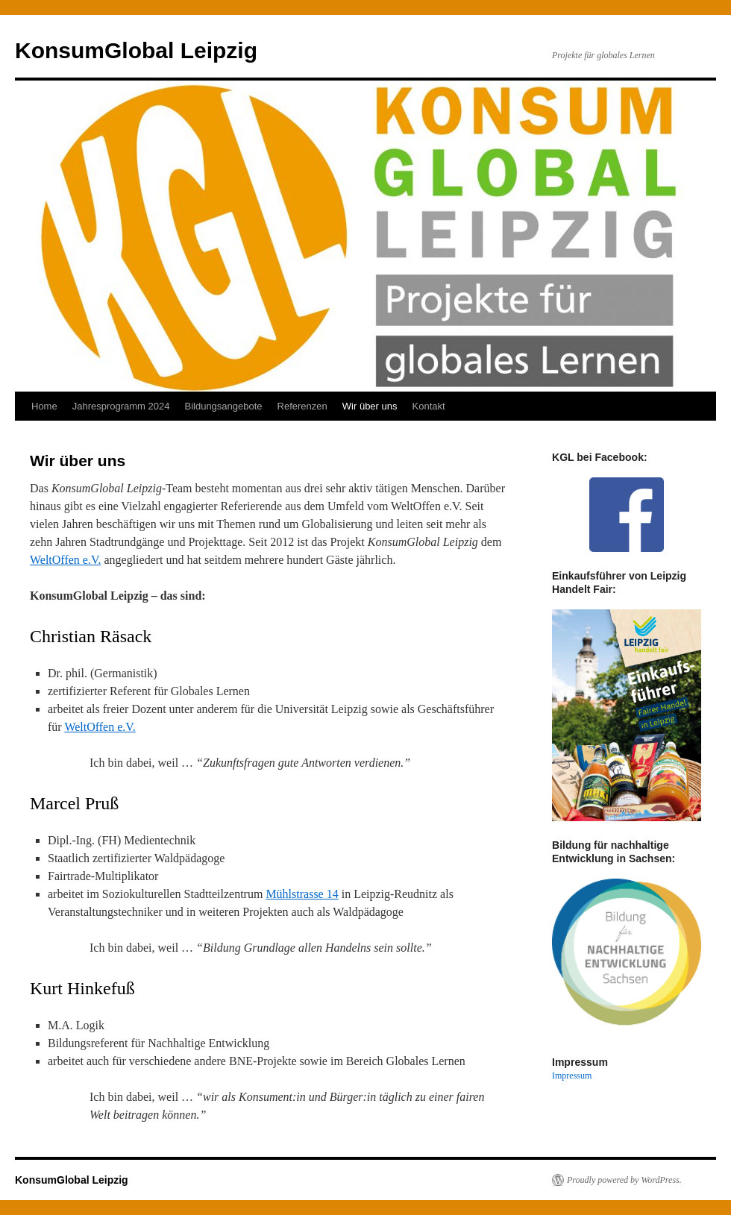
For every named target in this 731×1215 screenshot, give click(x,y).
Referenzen (302, 406)
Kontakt (428, 406)
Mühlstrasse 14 (302, 894)
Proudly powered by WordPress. (624, 1180)
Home (44, 406)
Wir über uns (370, 406)
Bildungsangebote (223, 406)
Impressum (572, 1075)
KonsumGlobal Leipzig (136, 50)
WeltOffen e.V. (65, 559)
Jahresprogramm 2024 (121, 406)
